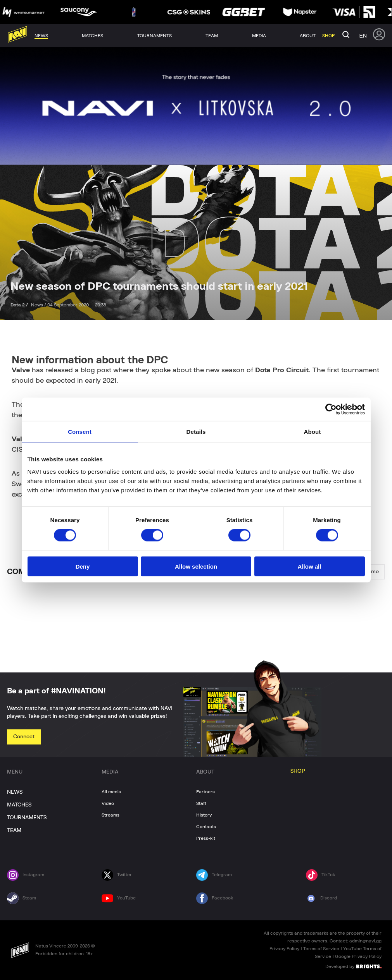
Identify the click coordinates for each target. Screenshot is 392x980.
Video (108, 803)
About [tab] (312, 431)
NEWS (14, 792)
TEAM (14, 830)
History (204, 815)
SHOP (297, 771)
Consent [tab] (80, 431)
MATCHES (19, 805)
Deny (83, 566)
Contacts (206, 826)
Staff (201, 803)
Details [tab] (196, 431)
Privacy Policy (284, 948)
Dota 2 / (19, 305)
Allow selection (196, 566)
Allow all (309, 566)
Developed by (353, 966)
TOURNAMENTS (27, 817)
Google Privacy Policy (358, 956)
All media (111, 791)
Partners (205, 791)
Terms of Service (321, 948)
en (363, 36)
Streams (110, 815)
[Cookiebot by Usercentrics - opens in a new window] (331, 409)
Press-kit (205, 838)
